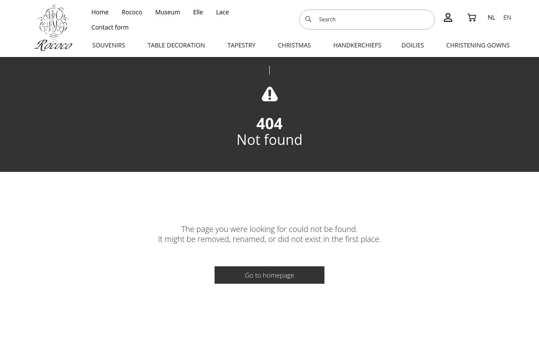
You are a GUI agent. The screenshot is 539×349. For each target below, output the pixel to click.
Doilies (412, 45)
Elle (198, 12)
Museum (167, 12)
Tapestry (242, 45)
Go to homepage (269, 275)
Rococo (132, 12)
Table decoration (176, 45)
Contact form (110, 27)
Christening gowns (478, 45)
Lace (222, 12)
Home (100, 12)
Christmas (294, 45)
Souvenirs (109, 45)
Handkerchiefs (357, 45)
